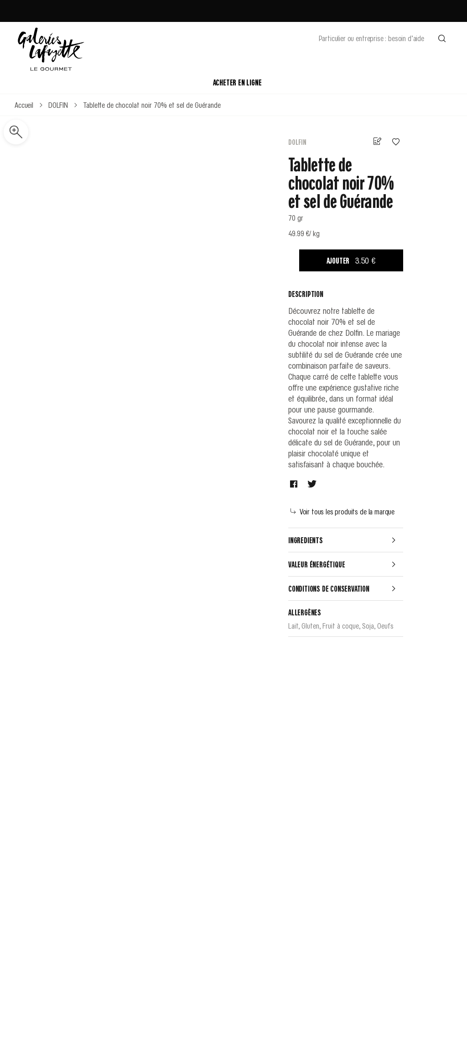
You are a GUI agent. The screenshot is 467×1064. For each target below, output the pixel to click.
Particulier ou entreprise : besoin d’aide (371, 37)
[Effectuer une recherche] (441, 37)
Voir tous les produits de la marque (342, 511)
